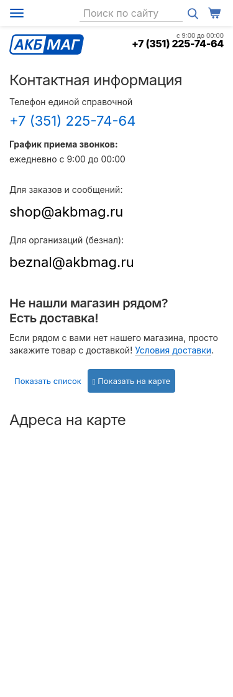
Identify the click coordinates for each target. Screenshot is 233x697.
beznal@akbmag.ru (71, 262)
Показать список (47, 381)
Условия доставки (173, 350)
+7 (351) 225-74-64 (178, 43)
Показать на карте (131, 381)
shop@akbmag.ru (66, 211)
